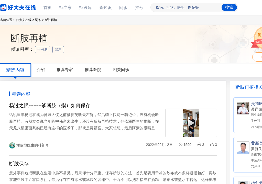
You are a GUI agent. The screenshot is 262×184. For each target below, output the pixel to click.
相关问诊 (121, 69)
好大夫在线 (10, 6)
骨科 (59, 50)
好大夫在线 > (25, 20)
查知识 (105, 7)
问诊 (123, 7)
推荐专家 (65, 69)
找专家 (65, 7)
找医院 (85, 7)
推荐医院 (93, 69)
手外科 (43, 50)
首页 (47, 7)
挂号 (139, 7)
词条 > (39, 20)
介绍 (41, 69)
